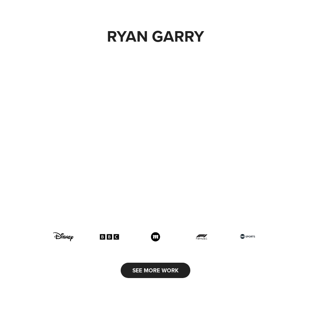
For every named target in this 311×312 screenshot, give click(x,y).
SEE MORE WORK (155, 270)
